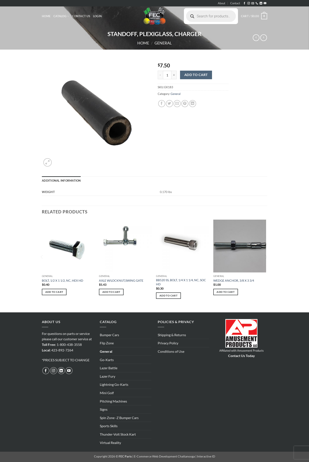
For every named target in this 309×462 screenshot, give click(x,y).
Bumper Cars (109, 335)
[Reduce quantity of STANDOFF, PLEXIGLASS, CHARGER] (160, 75)
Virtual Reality (110, 443)
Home (46, 16)
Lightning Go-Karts (114, 384)
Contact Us (81, 16)
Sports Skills (109, 426)
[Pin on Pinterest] (184, 103)
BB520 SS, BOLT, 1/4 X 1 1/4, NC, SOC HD (181, 282)
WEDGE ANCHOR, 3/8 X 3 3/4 (233, 280)
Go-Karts (107, 360)
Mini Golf (107, 393)
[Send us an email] (252, 3)
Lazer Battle (108, 368)
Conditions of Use (171, 351)
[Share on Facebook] (161, 103)
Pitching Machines (113, 401)
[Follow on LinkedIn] (261, 3)
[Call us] (257, 3)
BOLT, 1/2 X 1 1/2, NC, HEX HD (62, 280)
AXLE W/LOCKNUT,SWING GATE (121, 280)
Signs (104, 409)
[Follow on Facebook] (244, 3)
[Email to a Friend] (177, 103)
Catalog (61, 16)
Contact (235, 3)
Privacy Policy (168, 343)
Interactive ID (206, 456)
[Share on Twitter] (169, 103)
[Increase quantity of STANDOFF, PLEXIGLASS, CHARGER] (174, 75)
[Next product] (256, 37)
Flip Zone (107, 343)
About (221, 3)
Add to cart (196, 75)
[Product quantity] (167, 75)
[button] (97, 16)
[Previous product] (263, 37)
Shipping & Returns (172, 335)
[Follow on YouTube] (265, 3)
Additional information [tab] (61, 180)
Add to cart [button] (54, 291)
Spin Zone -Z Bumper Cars (119, 418)
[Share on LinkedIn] (192, 103)
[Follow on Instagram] (248, 3)
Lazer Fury (107, 376)
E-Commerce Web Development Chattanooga (164, 456)
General (163, 43)
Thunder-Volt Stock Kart (118, 434)
